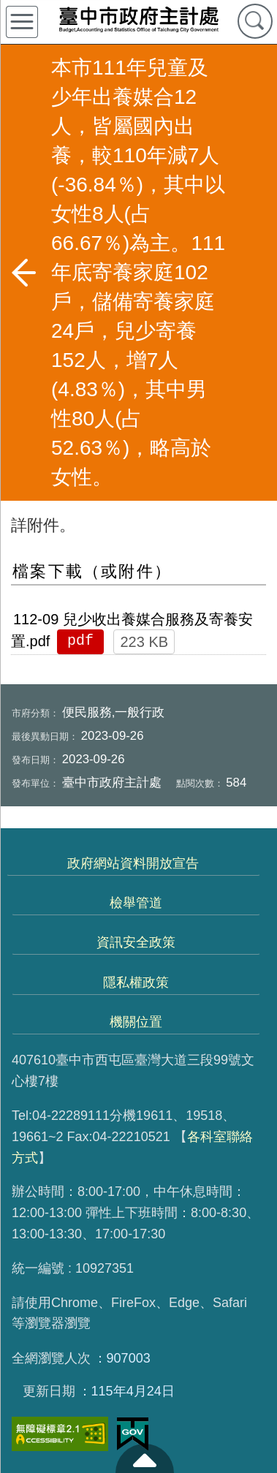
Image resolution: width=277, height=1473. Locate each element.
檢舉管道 (136, 902)
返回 (23, 273)
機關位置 (136, 1022)
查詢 (255, 21)
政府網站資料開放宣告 (133, 863)
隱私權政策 (136, 982)
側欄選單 (22, 22)
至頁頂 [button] (144, 1458)
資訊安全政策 (135, 942)
